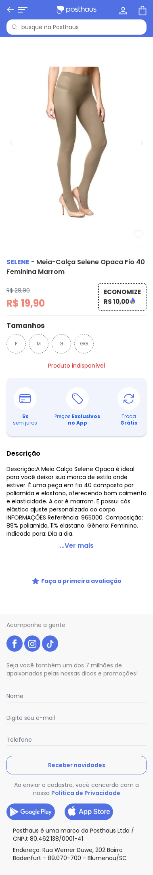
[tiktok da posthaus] (50, 643)
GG (84, 343)
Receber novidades (76, 765)
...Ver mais (77, 545)
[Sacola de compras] (142, 10)
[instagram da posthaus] (32, 643)
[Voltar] (10, 10)
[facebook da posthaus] (14, 643)
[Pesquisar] (14, 27)
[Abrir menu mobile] (22, 10)
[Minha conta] (122, 10)
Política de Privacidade (85, 793)
